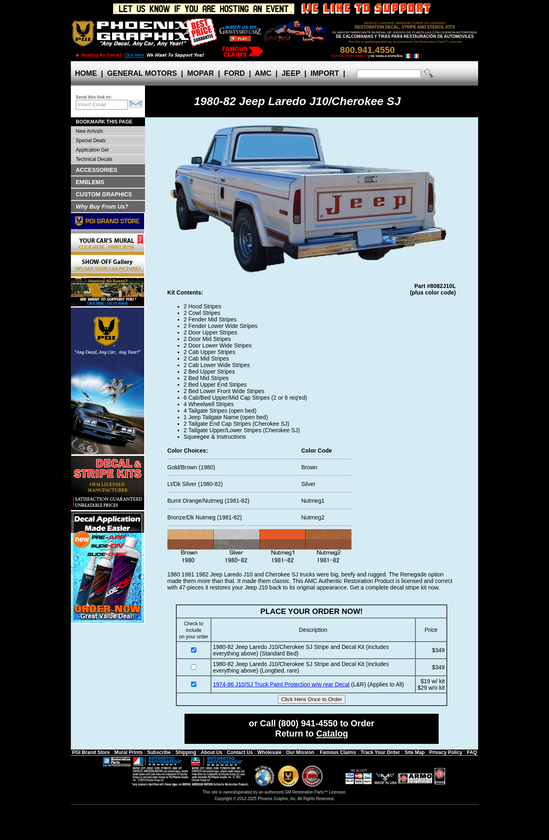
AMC (263, 73)
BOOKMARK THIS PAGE (104, 122)
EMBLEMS (90, 182)
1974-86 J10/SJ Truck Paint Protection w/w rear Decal (281, 684)
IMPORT (324, 73)
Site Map (414, 752)
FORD (234, 73)
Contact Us (240, 752)
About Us (211, 752)
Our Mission (300, 752)
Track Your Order (380, 752)
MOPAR (200, 73)
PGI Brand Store (91, 752)
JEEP (291, 73)
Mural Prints (128, 752)
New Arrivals (89, 131)
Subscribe (159, 752)
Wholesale (269, 752)
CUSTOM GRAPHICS (104, 194)
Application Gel (92, 150)
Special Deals (90, 140)
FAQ (472, 752)
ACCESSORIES (96, 170)
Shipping (185, 752)
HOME (86, 73)
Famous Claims (338, 752)
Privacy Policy (445, 752)
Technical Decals (94, 159)
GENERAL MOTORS (142, 73)
